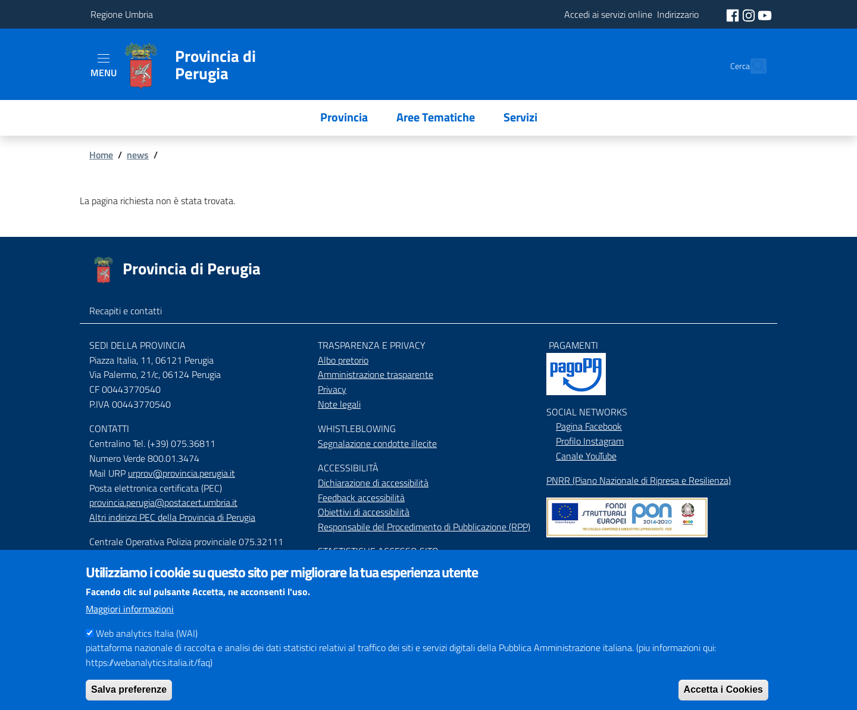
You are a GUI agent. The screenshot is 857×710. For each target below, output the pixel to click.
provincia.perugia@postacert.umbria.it (163, 502)
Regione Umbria (121, 14)
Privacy (332, 389)
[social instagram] (749, 14)
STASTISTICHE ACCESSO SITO (378, 551)
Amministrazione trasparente (375, 374)
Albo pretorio (343, 360)
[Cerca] (752, 66)
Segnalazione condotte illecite (377, 443)
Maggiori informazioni (130, 621)
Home (101, 155)
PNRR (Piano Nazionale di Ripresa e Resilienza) (638, 480)
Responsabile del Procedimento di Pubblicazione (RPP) (424, 527)
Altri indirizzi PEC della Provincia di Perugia (172, 517)
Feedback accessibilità (361, 497)
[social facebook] (733, 14)
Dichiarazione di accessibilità (373, 483)
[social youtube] (764, 14)
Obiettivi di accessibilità (363, 512)
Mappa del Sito (575, 554)
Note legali (339, 404)
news (138, 155)
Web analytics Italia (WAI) (147, 645)
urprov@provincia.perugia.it (181, 473)
